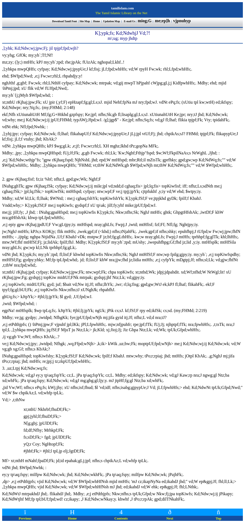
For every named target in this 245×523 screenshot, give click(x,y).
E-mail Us (129, 21)
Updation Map (111, 21)
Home (96, 21)
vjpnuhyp (182, 20)
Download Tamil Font (64, 21)
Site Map (85, 21)
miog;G (145, 20)
